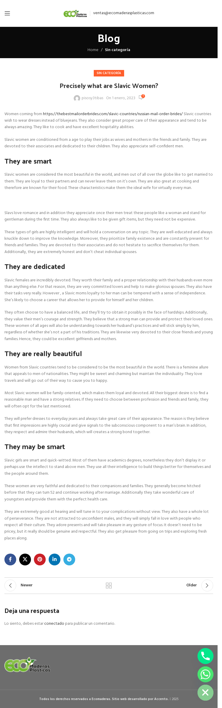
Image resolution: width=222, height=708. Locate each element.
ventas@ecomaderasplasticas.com (123, 13)
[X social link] (25, 559)
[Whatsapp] (205, 674)
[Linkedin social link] (54, 559)
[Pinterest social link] (40, 559)
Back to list (108, 585)
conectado (54, 623)
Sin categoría (117, 50)
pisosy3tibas (92, 98)
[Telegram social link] (69, 559)
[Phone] (205, 656)
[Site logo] (75, 13)
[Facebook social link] (10, 559)
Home (93, 50)
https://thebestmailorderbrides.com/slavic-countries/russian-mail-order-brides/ (113, 114)
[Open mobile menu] (7, 13)
